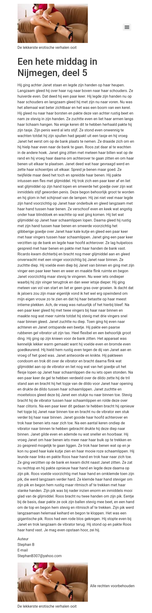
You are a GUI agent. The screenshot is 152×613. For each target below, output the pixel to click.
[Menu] (127, 27)
